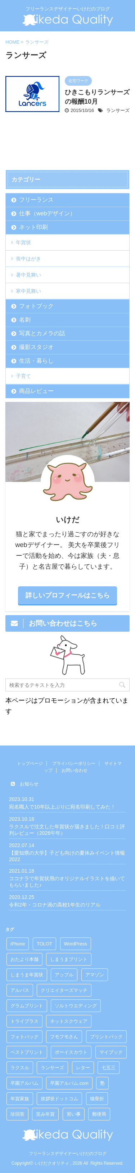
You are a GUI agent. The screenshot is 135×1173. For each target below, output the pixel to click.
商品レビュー (36, 391)
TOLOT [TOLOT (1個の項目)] (44, 943)
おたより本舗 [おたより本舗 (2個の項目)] (24, 959)
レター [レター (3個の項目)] (83, 1067)
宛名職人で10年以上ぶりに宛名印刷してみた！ (62, 807)
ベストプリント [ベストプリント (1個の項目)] (26, 1052)
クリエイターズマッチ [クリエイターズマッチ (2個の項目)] (64, 990)
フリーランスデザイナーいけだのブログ (68, 1153)
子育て (23, 376)
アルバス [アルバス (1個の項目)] (19, 990)
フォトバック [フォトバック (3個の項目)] (24, 1036)
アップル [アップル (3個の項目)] (64, 974)
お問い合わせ (74, 770)
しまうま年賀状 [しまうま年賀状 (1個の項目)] (26, 974)
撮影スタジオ (36, 347)
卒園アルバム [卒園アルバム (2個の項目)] (24, 1083)
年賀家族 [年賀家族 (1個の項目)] (19, 1098)
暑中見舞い (28, 275)
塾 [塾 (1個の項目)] (102, 1083)
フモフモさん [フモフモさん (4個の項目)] (64, 1036)
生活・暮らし (36, 361)
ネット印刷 (33, 227)
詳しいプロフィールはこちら (68, 595)
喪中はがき (28, 258)
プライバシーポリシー (73, 763)
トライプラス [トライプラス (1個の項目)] (24, 1021)
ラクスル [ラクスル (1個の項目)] (19, 1067)
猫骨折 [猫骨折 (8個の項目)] (97, 1098)
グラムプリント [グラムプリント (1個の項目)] (26, 1005)
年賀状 (23, 242)
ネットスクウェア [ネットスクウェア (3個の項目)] (68, 1021)
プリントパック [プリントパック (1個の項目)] (106, 1036)
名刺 (25, 320)
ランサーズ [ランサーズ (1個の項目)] (52, 1067)
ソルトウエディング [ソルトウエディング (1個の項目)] (76, 1005)
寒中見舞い (28, 291)
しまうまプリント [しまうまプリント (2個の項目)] (68, 959)
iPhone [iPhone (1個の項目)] (17, 943)
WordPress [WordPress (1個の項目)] (75, 943)
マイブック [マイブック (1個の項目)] (111, 1052)
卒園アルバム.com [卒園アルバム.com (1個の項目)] (69, 1083)
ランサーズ (118, 110)
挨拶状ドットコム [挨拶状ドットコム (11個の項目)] (59, 1098)
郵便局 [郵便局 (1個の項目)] (99, 1114)
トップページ (30, 763)
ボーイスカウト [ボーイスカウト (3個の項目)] (71, 1052)
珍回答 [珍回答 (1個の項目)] (17, 1114)
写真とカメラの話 (42, 333)
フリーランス (36, 200)
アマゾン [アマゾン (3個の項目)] (94, 974)
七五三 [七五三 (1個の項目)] (109, 1067)
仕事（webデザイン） (47, 213)
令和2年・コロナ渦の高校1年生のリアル (54, 905)
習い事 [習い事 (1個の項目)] (74, 1114)
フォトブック (36, 306)
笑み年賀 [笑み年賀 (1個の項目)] (45, 1114)
